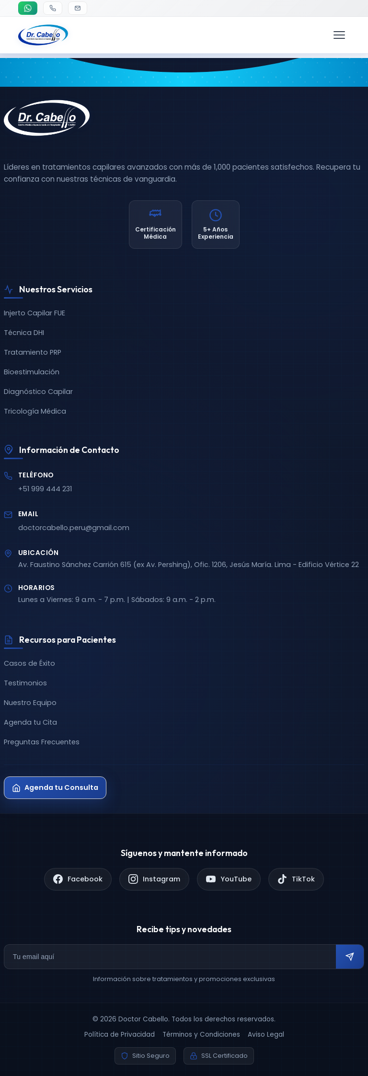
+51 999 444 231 (45, 489)
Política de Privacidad (119, 1034)
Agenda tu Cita (30, 722)
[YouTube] (229, 879)
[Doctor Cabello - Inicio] (43, 35)
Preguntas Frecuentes (42, 742)
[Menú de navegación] (339, 35)
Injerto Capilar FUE (34, 313)
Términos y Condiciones (201, 1034)
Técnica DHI (24, 332)
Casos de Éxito (29, 663)
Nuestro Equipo (30, 702)
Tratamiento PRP (32, 352)
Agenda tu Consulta (55, 787)
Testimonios (25, 683)
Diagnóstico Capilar (38, 391)
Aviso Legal (266, 1034)
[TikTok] (296, 879)
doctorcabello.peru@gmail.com (73, 527)
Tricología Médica (35, 411)
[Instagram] (154, 879)
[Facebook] (78, 879)
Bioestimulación (31, 372)
